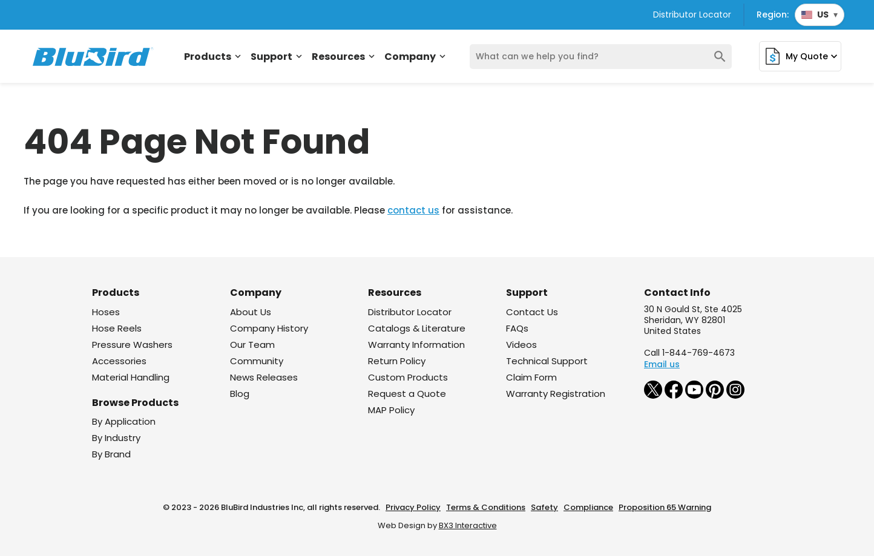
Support (277, 57)
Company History (269, 328)
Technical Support (547, 361)
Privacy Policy (413, 507)
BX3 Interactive (468, 525)
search (720, 56)
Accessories (119, 361)
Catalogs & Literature (416, 328)
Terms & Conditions (485, 507)
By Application (124, 421)
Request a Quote (407, 393)
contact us (413, 210)
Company (416, 57)
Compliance (588, 507)
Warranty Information (416, 344)
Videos (521, 344)
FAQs (517, 328)
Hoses (106, 312)
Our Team (252, 344)
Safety (544, 507)
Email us (662, 364)
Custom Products (408, 377)
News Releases (264, 377)
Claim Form (531, 377)
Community (256, 361)
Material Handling (130, 377)
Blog (239, 393)
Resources (344, 57)
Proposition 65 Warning (665, 507)
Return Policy (397, 361)
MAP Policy (391, 410)
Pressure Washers (132, 344)
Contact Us (532, 312)
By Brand (111, 454)
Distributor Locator (692, 14)
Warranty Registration (555, 393)
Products (213, 57)
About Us (250, 312)
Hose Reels (117, 328)
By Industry (116, 437)
